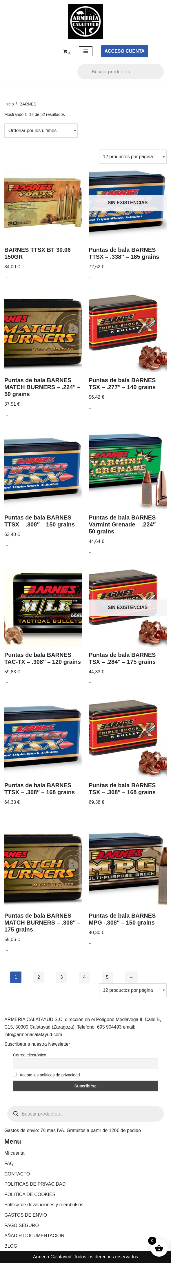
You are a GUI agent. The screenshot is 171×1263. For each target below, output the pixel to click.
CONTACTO (17, 1173)
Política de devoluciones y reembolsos (43, 1204)
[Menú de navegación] (85, 51)
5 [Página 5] (107, 977)
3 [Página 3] (61, 977)
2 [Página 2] (38, 977)
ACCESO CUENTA (125, 51)
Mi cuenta (14, 1153)
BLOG (10, 1246)
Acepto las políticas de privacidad (46, 1075)
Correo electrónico (29, 1055)
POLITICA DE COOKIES (29, 1194)
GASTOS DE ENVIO (25, 1215)
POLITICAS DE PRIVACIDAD (35, 1184)
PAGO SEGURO (21, 1225)
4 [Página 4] (84, 977)
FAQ (9, 1163)
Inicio (9, 104)
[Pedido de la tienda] (41, 130)
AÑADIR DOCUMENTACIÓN (34, 1235)
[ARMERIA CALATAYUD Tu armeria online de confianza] (85, 21)
